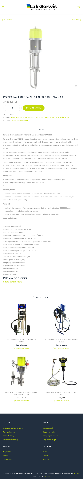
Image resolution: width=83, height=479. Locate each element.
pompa (28, 120)
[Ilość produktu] (12, 107)
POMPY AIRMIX (44, 117)
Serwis (45, 456)
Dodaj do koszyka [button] (21, 401)
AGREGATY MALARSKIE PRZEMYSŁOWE (24, 117)
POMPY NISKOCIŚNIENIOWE (60, 117)
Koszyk (5, 456)
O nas (45, 452)
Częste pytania (49, 432)
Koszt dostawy (8, 436)
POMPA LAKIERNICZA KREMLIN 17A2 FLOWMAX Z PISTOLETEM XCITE (21, 393)
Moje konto (7, 452)
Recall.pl (47, 476)
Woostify (77, 473)
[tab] (41, 129)
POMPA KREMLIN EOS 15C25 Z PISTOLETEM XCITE (61, 393)
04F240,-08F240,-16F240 (12, 282)
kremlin (13, 120)
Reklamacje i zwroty (10, 440)
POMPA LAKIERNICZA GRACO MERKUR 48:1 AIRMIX (21, 340)
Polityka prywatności (50, 436)
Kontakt (46, 459)
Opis (41, 129)
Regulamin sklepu (49, 440)
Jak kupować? (48, 428)
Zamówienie (7, 459)
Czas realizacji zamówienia (13, 428)
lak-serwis (21, 120)
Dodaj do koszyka (33, 108)
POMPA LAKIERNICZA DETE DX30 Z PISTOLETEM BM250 (61, 340)
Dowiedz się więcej (22, 348)
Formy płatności (9, 432)
